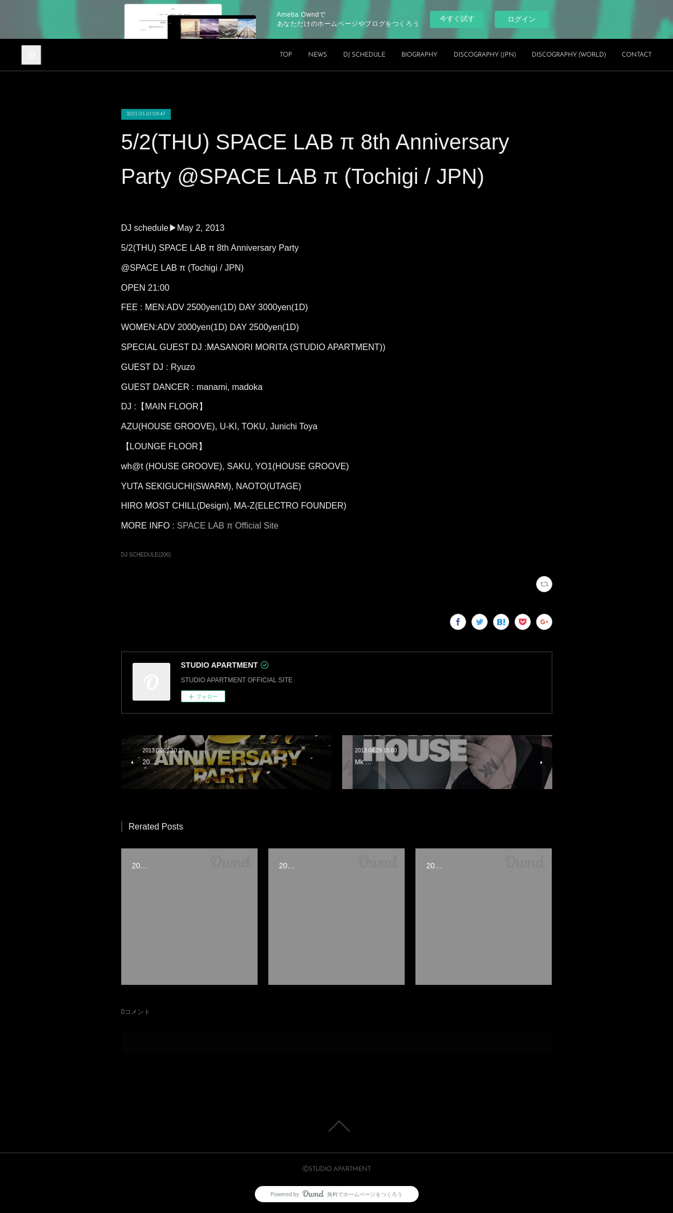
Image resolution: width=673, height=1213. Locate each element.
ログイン (522, 19)
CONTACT (636, 55)
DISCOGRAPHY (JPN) (485, 55)
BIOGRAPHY (419, 55)
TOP (286, 55)
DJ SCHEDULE (364, 55)
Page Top (336, 1126)
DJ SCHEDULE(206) (146, 555)
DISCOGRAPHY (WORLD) (569, 55)
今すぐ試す (457, 19)
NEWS (317, 55)
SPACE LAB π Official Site (228, 525)
